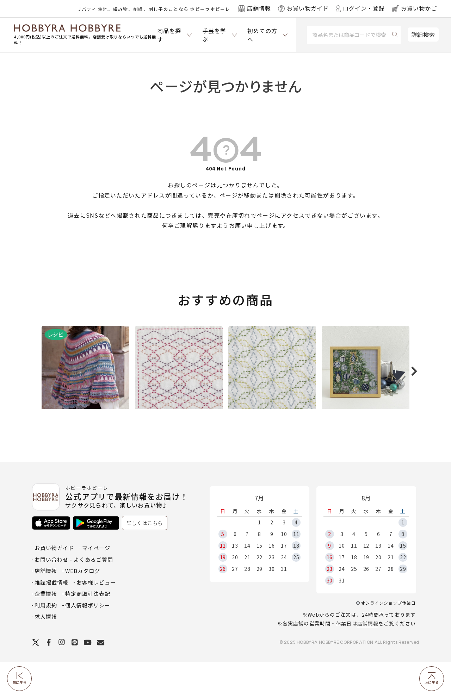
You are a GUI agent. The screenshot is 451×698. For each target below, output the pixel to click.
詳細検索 (423, 34)
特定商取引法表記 (87, 629)
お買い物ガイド (54, 583)
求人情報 (46, 652)
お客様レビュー (96, 618)
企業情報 (46, 629)
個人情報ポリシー (87, 641)
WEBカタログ (82, 606)
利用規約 (46, 641)
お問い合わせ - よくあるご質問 (74, 595)
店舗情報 (367, 659)
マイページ (96, 583)
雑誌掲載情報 (51, 618)
